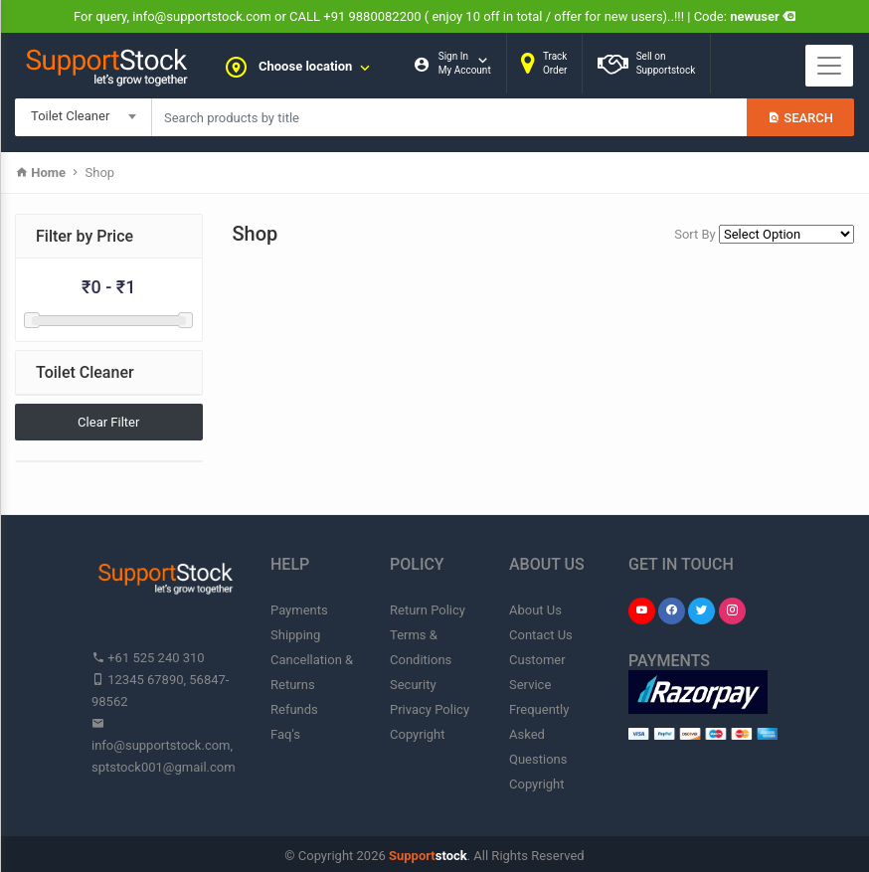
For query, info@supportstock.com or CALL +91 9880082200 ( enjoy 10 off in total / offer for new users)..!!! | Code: (434, 16)
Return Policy (427, 610)
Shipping (295, 634)
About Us (535, 610)
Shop (100, 172)
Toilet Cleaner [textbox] (70, 115)
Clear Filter (108, 422)
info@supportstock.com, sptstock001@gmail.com (163, 745)
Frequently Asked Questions (539, 734)
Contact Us (541, 634)
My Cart (441, 122)
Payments (299, 610)
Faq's (285, 734)
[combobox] (83, 117)
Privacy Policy (429, 709)
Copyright (417, 734)
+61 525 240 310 (148, 657)
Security (413, 684)
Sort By (695, 234)
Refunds (294, 709)
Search (800, 117)
